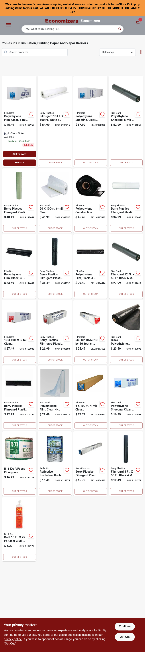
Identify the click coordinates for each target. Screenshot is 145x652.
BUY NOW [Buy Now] (19, 162)
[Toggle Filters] (140, 52)
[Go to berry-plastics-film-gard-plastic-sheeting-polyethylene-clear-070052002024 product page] (55, 332)
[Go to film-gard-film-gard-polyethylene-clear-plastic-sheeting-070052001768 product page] (55, 397)
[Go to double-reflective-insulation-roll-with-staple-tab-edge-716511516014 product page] (55, 463)
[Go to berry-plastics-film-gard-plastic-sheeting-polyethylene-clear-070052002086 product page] (55, 200)
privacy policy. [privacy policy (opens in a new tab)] (13, 639)
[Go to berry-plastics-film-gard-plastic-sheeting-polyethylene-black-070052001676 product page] (90, 463)
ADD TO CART (19, 154)
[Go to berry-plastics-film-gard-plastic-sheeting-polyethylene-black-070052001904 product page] (19, 397)
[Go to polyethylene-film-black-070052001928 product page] (19, 266)
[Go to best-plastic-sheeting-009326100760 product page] (19, 529)
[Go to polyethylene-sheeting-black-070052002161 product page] (126, 121)
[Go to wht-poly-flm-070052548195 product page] (55, 121)
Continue (124, 626)
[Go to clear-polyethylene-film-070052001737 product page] (90, 397)
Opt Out (125, 637)
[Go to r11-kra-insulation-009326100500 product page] (19, 463)
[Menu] (8, 25)
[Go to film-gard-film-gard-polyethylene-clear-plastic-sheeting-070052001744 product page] (126, 397)
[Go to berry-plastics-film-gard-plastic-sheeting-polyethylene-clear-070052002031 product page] (126, 200)
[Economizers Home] (61, 21)
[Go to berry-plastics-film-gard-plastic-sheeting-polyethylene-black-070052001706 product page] (55, 266)
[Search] (120, 29)
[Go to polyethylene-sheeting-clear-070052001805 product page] (90, 121)
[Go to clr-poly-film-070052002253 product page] (90, 332)
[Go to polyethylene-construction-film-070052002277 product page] (19, 200)
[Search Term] (72, 29)
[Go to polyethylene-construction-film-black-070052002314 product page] (90, 200)
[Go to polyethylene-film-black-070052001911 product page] (90, 266)
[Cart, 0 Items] (138, 22)
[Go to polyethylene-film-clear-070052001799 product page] (19, 121)
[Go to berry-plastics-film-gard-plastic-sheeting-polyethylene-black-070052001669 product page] (126, 463)
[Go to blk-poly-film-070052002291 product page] (126, 332)
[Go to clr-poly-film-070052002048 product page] (19, 332)
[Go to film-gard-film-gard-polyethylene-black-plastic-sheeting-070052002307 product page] (126, 266)
